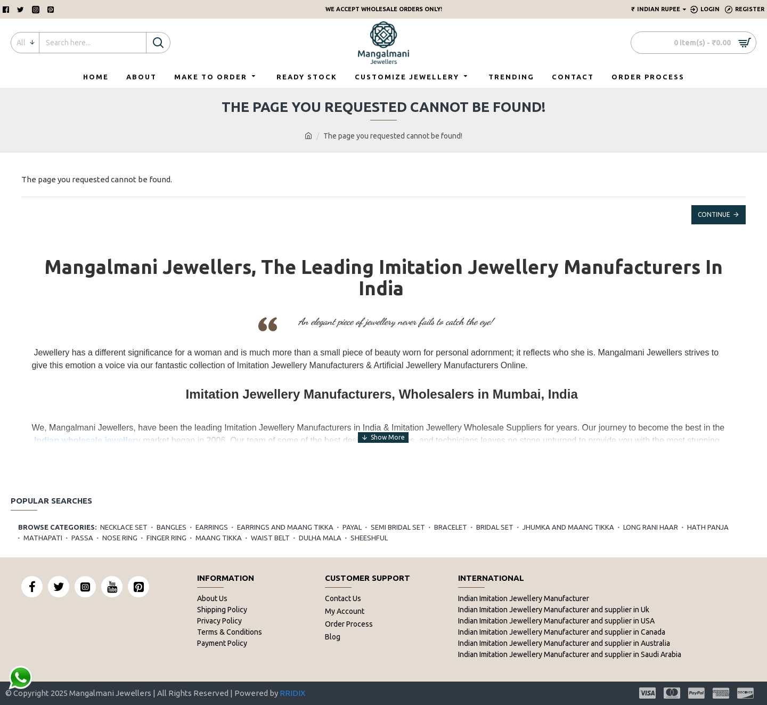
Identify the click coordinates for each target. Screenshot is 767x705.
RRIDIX (292, 693)
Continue (714, 214)
